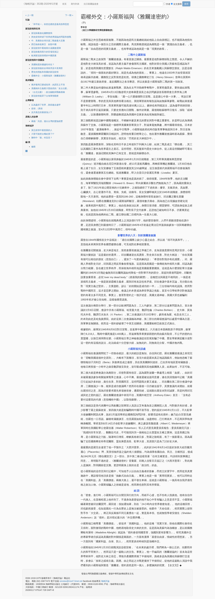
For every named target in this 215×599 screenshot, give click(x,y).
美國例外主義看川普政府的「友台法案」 (50, 88)
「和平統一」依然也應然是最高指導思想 (50, 24)
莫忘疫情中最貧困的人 (41, 130)
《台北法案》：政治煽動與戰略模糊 (48, 92)
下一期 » (69, 15)
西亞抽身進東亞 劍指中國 (43, 44)
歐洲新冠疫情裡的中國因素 (43, 55)
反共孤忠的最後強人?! (41, 112)
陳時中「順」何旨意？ (41, 137)
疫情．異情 (37, 108)
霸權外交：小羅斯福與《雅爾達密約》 (49, 75)
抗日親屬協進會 (91, 4)
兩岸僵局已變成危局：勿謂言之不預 (48, 84)
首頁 (64, 4)
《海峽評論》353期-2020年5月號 (40, 4)
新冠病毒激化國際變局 (41, 33)
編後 (33, 146)
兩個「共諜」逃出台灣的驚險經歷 (47, 121)
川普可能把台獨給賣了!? (42, 134)
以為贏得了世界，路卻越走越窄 (46, 105)
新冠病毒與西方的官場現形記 (45, 52)
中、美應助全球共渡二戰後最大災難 (48, 40)
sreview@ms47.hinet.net (71, 581)
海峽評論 (105, 581)
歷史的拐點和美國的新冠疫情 (45, 72)
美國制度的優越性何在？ (42, 64)
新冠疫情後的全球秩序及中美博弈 (47, 68)
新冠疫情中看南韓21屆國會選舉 (46, 48)
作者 (166, 4)
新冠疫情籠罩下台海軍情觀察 (45, 96)
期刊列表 (75, 4)
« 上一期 (29, 15)
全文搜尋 (176, 4)
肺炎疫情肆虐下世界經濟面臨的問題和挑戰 (51, 37)
